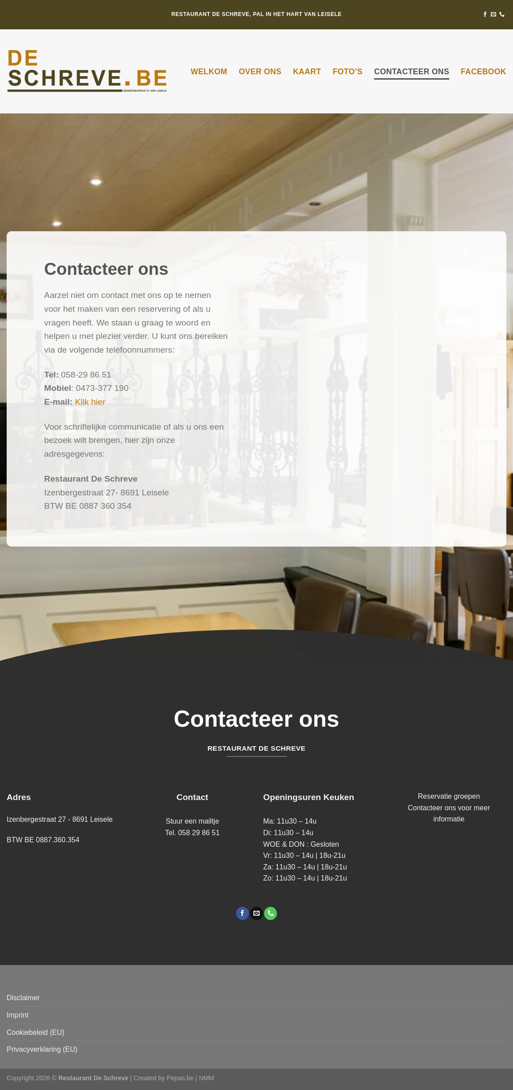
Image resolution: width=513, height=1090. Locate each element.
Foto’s (347, 71)
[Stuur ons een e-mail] (493, 15)
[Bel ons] (502, 15)
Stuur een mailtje (192, 821)
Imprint (17, 1015)
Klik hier (90, 401)
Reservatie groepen (449, 796)
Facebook (483, 71)
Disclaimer (23, 998)
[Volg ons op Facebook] (485, 15)
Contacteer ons (411, 71)
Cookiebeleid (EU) (35, 1032)
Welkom (209, 71)
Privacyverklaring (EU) (42, 1049)
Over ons (260, 71)
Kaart (307, 71)
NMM (206, 1078)
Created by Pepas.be (165, 1078)
